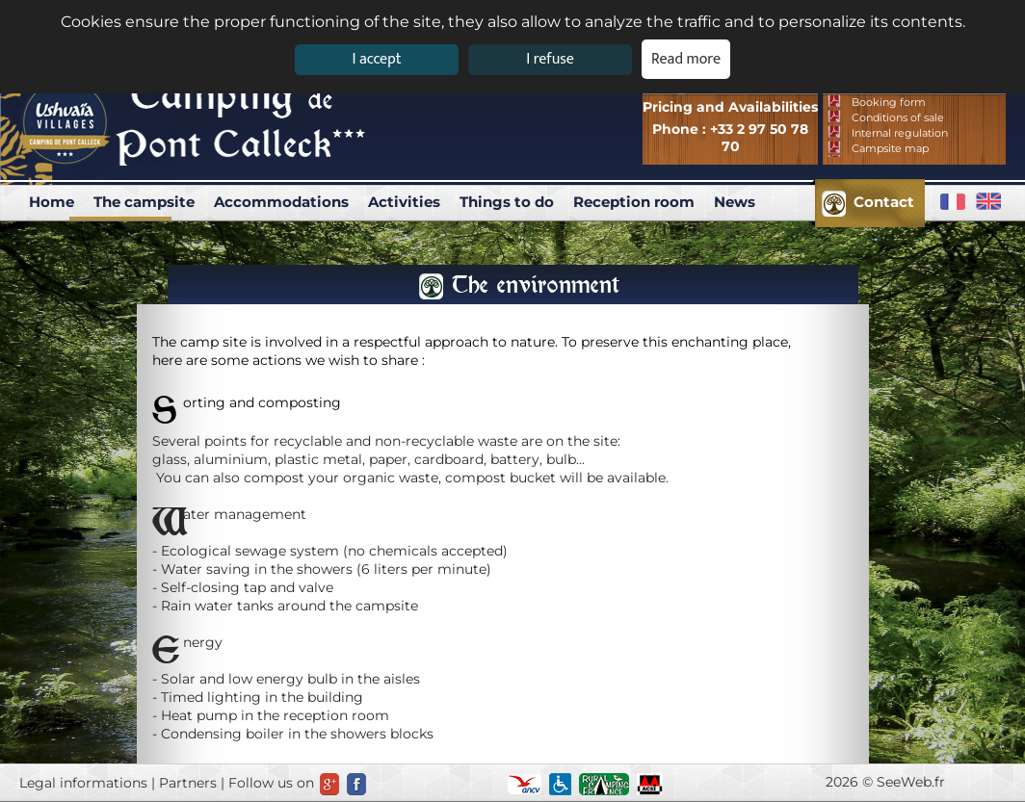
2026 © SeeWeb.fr (885, 781)
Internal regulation (900, 133)
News (734, 202)
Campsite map (890, 148)
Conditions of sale (898, 117)
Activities (404, 202)
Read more (686, 59)
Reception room (634, 202)
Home (51, 202)
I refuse (550, 59)
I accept (376, 59)
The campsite (144, 202)
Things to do (507, 202)
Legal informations (83, 782)
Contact (884, 202)
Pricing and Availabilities (730, 107)
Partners (188, 782)
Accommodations (281, 202)
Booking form (889, 102)
